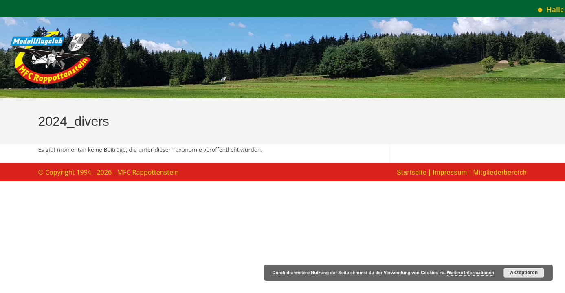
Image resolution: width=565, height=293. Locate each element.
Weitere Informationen (470, 272)
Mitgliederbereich (500, 172)
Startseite (412, 172)
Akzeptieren (524, 273)
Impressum (450, 172)
